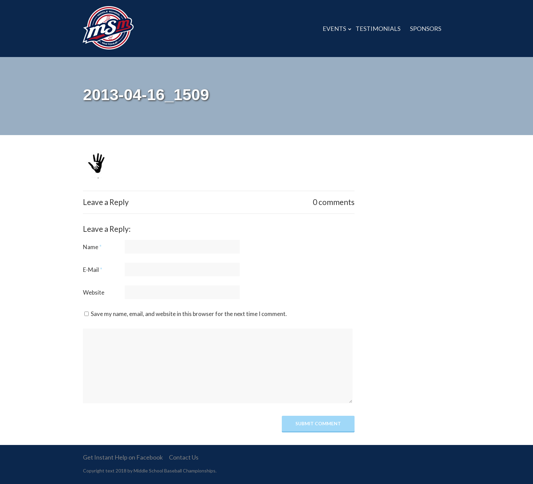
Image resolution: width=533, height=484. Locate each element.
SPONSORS (425, 28)
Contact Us (184, 457)
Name (92, 246)
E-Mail (92, 269)
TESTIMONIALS (378, 28)
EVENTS (334, 28)
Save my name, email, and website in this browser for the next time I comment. (189, 313)
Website (93, 292)
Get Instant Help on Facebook (123, 457)
